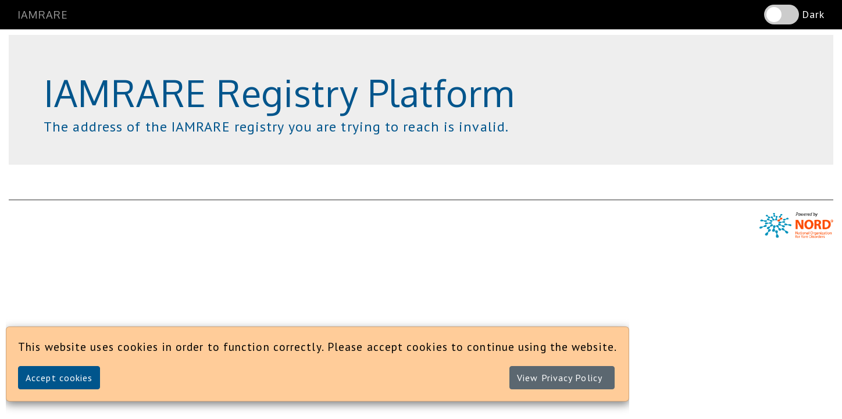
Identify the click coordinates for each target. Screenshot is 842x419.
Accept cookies (59, 378)
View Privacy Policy (559, 378)
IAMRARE (42, 14)
